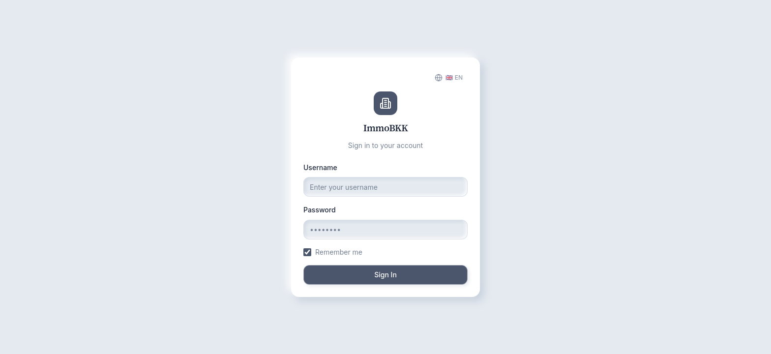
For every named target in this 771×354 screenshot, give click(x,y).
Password (319, 210)
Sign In (385, 274)
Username (320, 167)
